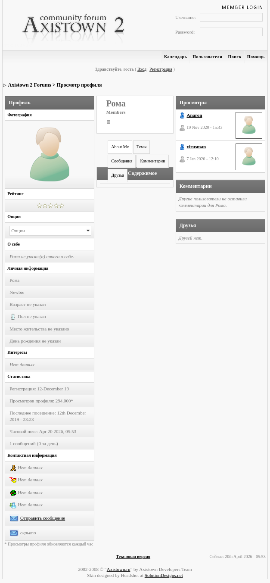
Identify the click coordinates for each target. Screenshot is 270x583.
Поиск (234, 56)
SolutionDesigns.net (164, 575)
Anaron (194, 115)
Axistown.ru (118, 569)
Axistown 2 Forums (29, 85)
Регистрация (160, 69)
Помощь (256, 56)
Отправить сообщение (42, 518)
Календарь (175, 56)
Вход (141, 69)
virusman (196, 146)
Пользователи (207, 56)
